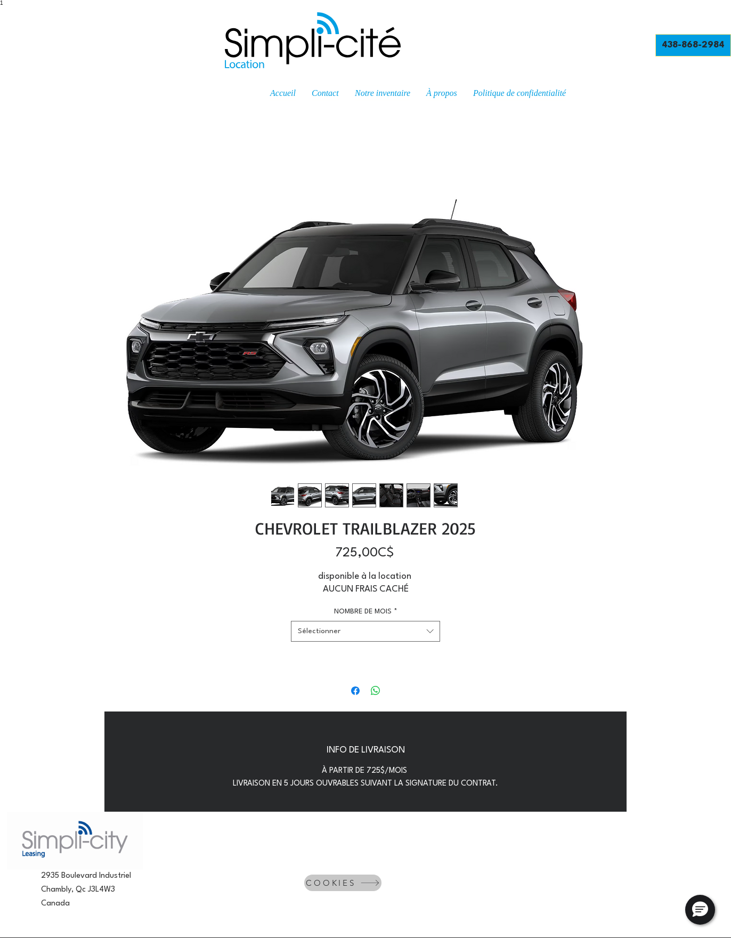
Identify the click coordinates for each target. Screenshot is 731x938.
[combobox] (365, 631)
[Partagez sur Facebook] (355, 690)
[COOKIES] (342, 883)
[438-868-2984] (693, 45)
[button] (700, 910)
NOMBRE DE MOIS (365, 611)
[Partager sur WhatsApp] (375, 690)
